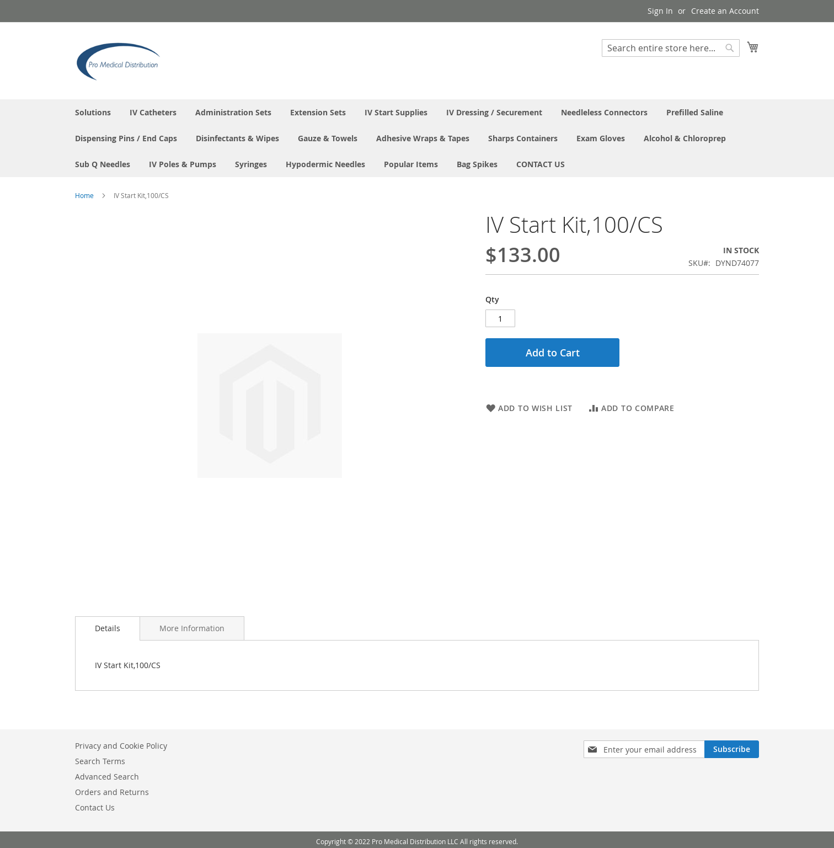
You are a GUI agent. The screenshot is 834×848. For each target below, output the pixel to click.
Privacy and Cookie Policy (121, 745)
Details (107, 628)
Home (84, 195)
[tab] (107, 628)
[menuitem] (92, 112)
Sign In (660, 11)
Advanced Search (107, 776)
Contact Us (95, 807)
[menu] (417, 138)
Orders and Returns (112, 792)
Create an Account (725, 11)
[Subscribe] (731, 749)
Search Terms (100, 761)
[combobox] (671, 48)
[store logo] (122, 60)
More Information (191, 628)
